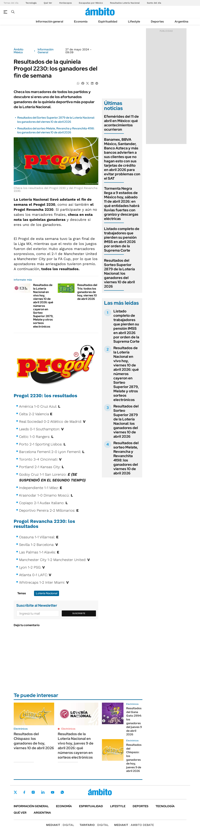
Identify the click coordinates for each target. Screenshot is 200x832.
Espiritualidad (107, 21)
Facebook (24, 792)
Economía (80, 21)
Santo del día (154, 3)
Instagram (33, 792)
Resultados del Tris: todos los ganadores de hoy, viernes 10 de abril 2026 (87, 292)
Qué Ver (48, 3)
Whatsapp (62, 792)
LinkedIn (42, 792)
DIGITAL (60, 825)
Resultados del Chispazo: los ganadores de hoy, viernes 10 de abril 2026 (34, 741)
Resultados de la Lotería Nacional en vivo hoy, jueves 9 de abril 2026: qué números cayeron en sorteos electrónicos (75, 746)
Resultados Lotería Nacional (125, 3)
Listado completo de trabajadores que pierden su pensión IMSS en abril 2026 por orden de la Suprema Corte (121, 239)
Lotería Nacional (46, 593)
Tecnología (31, 3)
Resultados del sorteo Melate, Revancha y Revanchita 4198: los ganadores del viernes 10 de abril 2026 (56, 130)
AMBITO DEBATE (134, 825)
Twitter (15, 792)
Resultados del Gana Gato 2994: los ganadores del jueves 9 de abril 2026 (134, 721)
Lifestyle (134, 21)
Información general (49, 21)
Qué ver (20, 813)
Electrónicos (68, 728)
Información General (45, 51)
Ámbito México (18, 51)
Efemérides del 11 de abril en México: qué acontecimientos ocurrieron (121, 123)
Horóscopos (65, 3)
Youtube (52, 792)
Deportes (157, 21)
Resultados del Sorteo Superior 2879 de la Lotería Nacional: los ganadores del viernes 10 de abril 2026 (56, 119)
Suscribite (78, 613)
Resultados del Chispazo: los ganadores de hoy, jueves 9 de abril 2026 (133, 758)
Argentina (181, 21)
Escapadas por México (91, 3)
